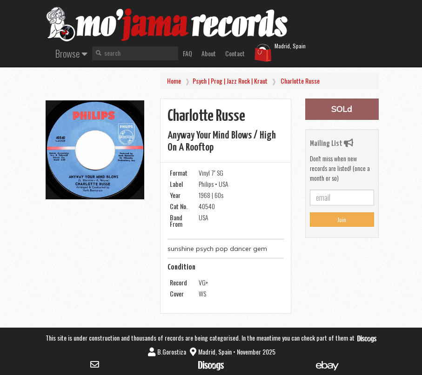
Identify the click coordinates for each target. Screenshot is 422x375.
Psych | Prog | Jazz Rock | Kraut (230, 81)
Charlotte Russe (300, 81)
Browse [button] (71, 53)
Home (174, 81)
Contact (235, 53)
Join (341, 220)
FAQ (187, 53)
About (208, 53)
